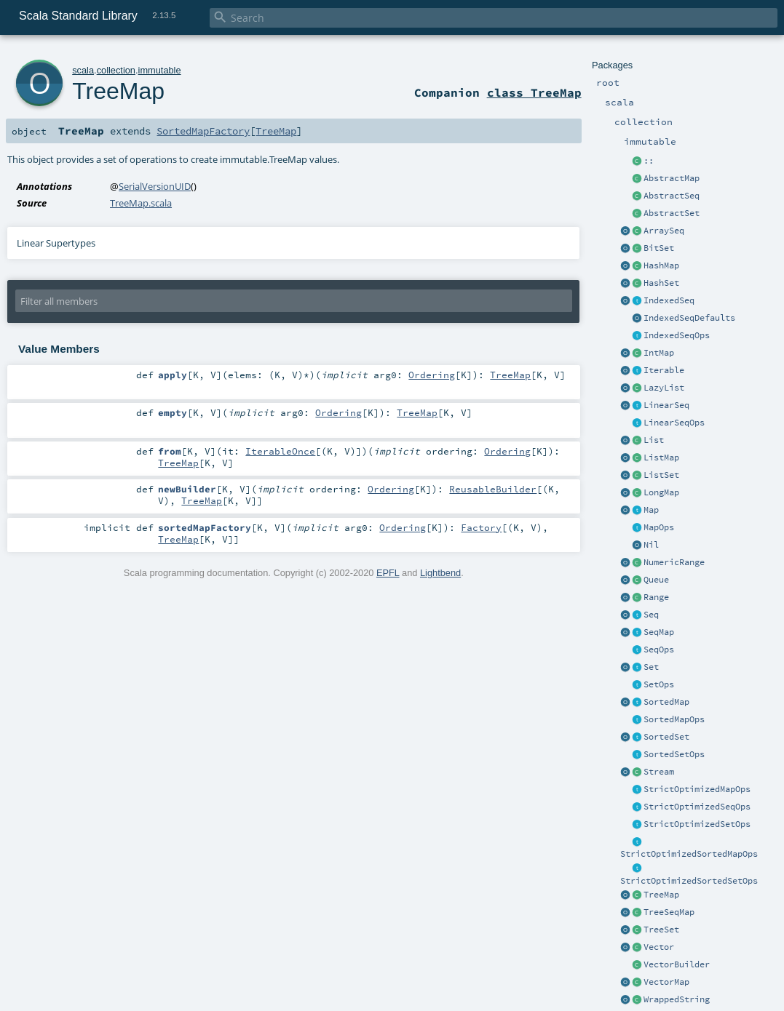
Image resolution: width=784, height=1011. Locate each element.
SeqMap (659, 632)
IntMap (659, 353)
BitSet (659, 248)
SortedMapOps (674, 719)
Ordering (431, 374)
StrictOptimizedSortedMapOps (689, 854)
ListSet (661, 475)
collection (116, 70)
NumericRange (674, 562)
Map (651, 510)
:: (649, 161)
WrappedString (677, 999)
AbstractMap (672, 178)
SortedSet (666, 737)
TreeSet (661, 929)
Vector (659, 947)
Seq (651, 615)
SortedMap (666, 702)
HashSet (661, 283)
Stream (659, 772)
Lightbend (440, 572)
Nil (651, 545)
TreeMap (661, 895)
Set (651, 667)
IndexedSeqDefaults (689, 318)
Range (656, 597)
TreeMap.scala (141, 202)
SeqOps (659, 649)
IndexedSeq (669, 300)
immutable (159, 70)
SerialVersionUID (155, 186)
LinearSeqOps (674, 422)
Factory (481, 527)
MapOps (659, 527)
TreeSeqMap (669, 912)
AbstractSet (672, 213)
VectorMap (666, 982)
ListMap (661, 457)
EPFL (388, 572)
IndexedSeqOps (677, 335)
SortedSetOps (674, 754)
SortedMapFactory (203, 130)
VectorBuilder (677, 964)
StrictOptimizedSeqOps (697, 807)
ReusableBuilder (492, 489)
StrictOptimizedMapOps (697, 789)
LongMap (661, 492)
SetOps (659, 684)
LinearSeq (666, 405)
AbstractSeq (672, 196)
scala (83, 70)
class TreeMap (534, 92)
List (654, 440)
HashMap (661, 265)
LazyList (664, 388)
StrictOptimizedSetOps (697, 824)
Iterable (664, 370)
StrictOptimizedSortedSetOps (689, 881)
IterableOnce (280, 451)
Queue (656, 580)
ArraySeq (664, 230)
